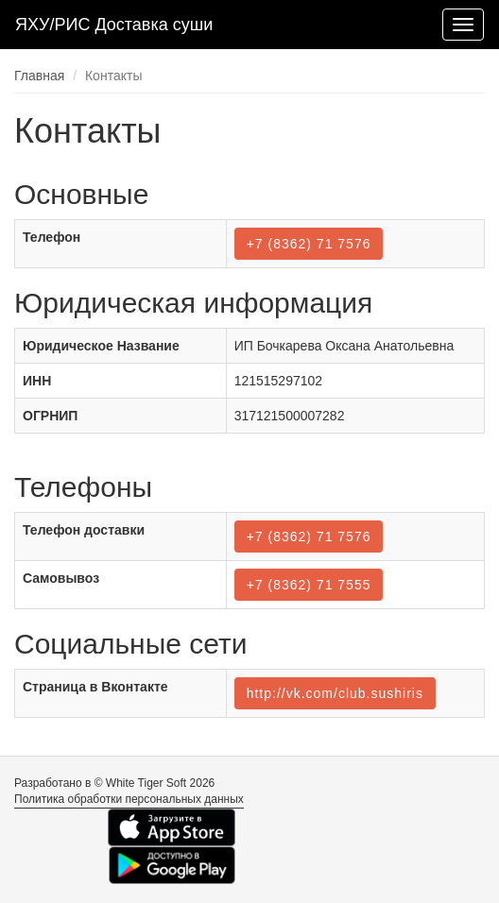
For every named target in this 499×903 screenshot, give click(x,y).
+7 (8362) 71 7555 (309, 584)
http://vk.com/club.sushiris (335, 693)
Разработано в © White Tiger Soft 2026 (114, 783)
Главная (39, 75)
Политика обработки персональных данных (129, 799)
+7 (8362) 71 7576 (309, 243)
